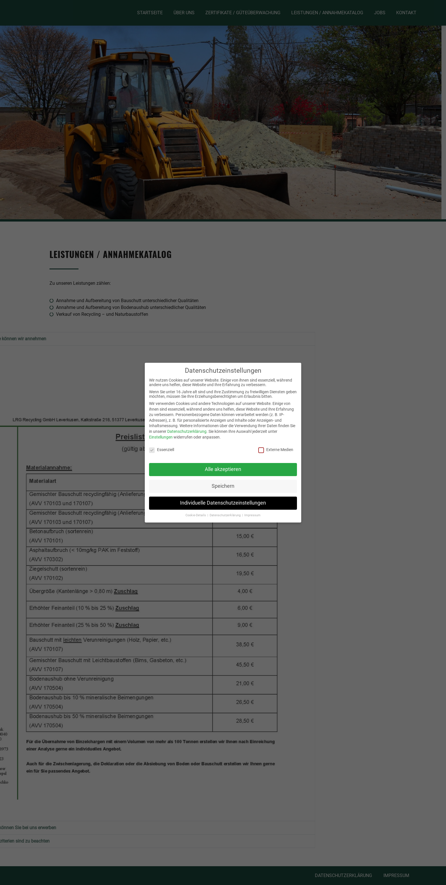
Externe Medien (275, 449)
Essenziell (161, 449)
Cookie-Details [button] (196, 515)
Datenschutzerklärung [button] (225, 515)
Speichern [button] (223, 486)
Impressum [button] (252, 515)
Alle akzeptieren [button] (223, 469)
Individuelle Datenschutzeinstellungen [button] (223, 503)
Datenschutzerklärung (187, 431)
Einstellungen (161, 437)
